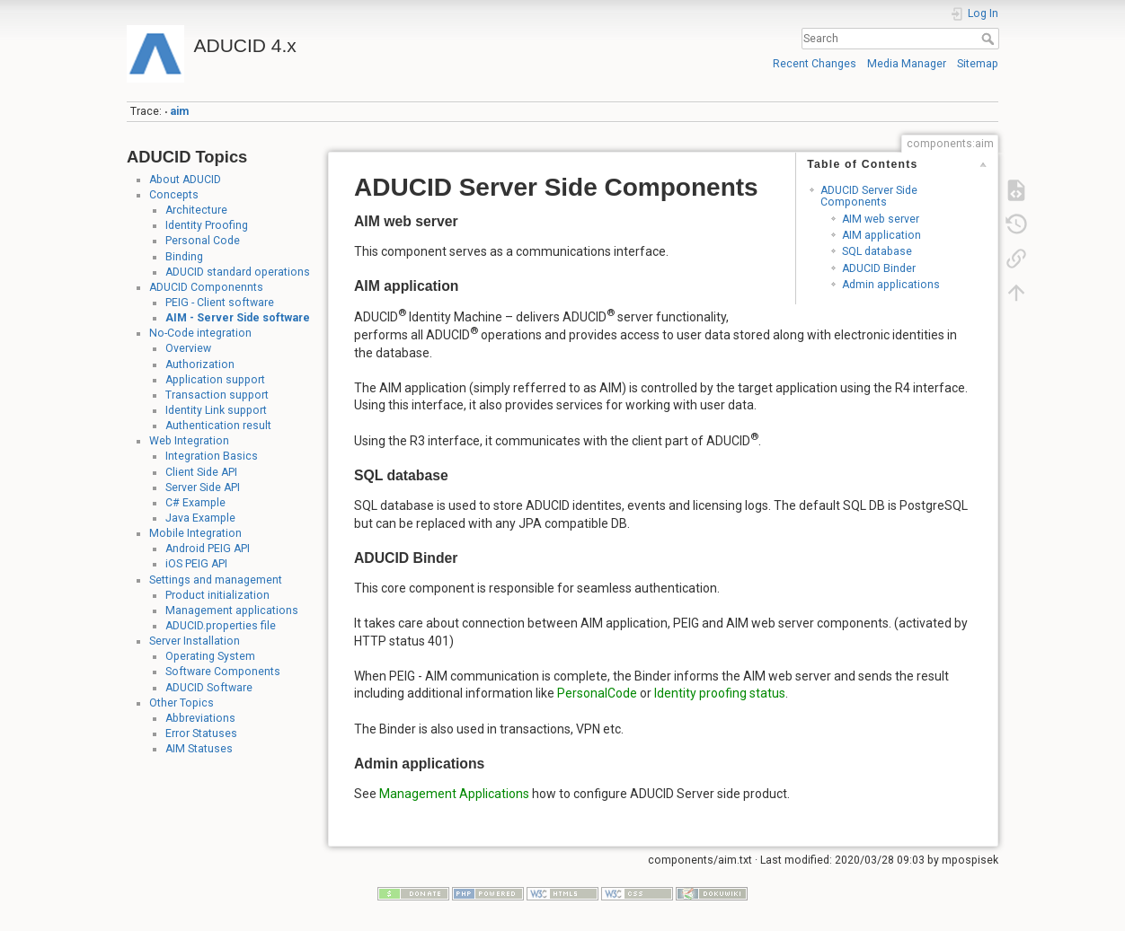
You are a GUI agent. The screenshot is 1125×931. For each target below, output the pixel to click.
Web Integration (189, 441)
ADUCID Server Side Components (868, 196)
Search (989, 38)
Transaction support (217, 395)
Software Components (222, 671)
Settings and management (215, 580)
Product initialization (217, 595)
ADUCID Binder (879, 268)
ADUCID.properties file (220, 625)
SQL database (877, 251)
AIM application (881, 235)
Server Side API (202, 487)
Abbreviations (200, 718)
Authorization (200, 364)
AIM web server (880, 219)
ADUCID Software (208, 687)
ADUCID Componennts (206, 287)
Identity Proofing (206, 225)
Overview (188, 348)
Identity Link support (216, 410)
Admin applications (891, 284)
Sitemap (977, 63)
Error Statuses (201, 733)
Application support (215, 379)
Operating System (210, 656)
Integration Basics (211, 456)
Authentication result (218, 425)
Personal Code (202, 240)
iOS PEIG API (196, 564)
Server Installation (194, 641)
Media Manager (906, 63)
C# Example (195, 502)
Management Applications (454, 793)
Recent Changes (814, 63)
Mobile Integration (195, 533)
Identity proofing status (719, 693)
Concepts (174, 195)
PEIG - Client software (219, 302)
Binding (184, 256)
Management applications (231, 610)
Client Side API (201, 472)
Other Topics (181, 703)
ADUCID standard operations (237, 272)
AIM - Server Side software (237, 318)
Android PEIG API (207, 548)
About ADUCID (185, 179)
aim (179, 111)
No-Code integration (200, 333)
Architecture (196, 210)
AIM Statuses (199, 748)
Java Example (200, 518)
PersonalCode (597, 693)
